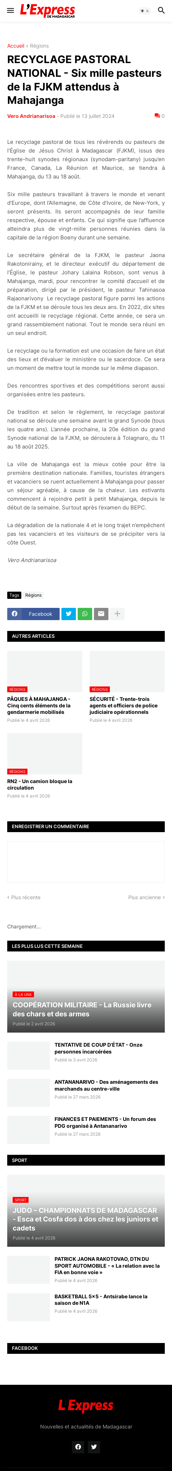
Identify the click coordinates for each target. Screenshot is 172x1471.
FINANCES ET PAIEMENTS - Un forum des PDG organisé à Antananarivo (105, 1122)
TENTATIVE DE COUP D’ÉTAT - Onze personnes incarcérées (98, 1048)
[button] (10, 11)
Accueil (15, 46)
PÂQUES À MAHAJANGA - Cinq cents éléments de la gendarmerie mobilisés (38, 705)
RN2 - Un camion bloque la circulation (39, 784)
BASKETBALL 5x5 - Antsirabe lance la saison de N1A (101, 1299)
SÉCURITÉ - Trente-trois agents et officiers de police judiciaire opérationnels (124, 705)
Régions (39, 46)
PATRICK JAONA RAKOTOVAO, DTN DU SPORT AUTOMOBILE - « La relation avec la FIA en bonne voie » (107, 1265)
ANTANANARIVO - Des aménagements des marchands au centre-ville (106, 1085)
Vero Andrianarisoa (31, 116)
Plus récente (25, 897)
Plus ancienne (144, 897)
